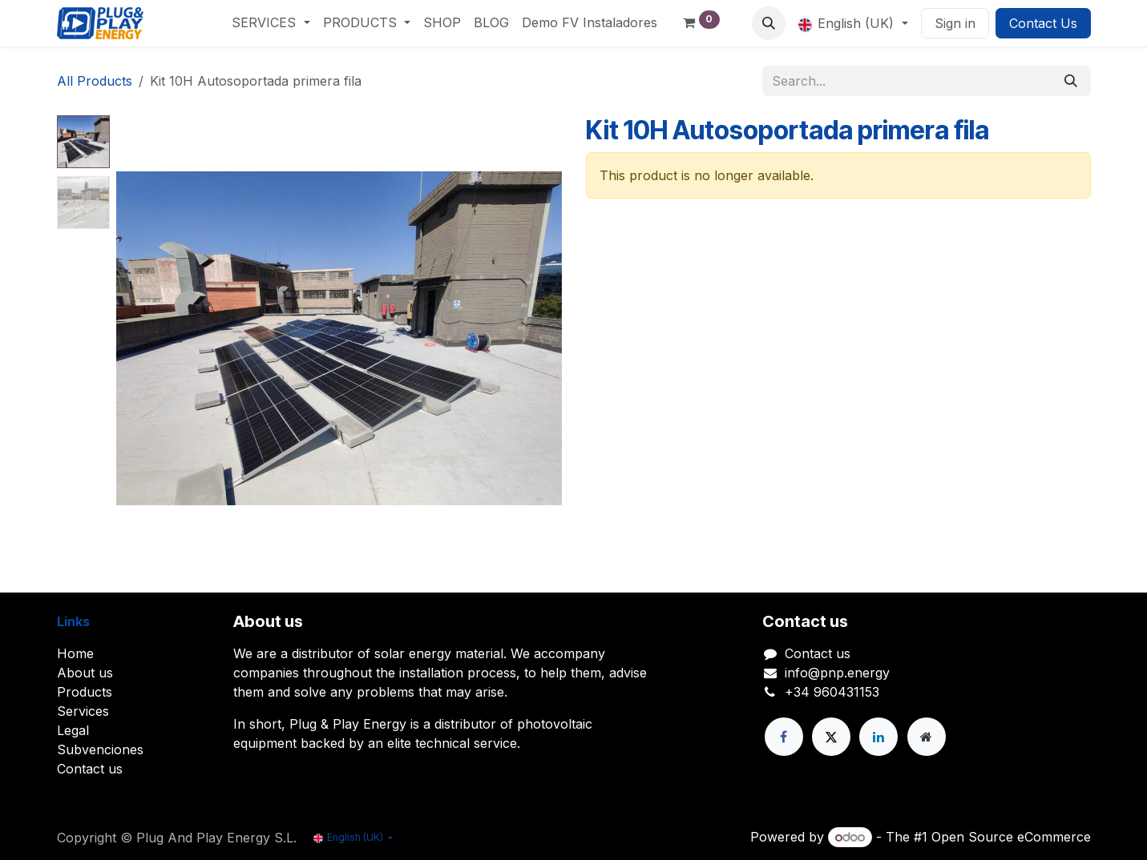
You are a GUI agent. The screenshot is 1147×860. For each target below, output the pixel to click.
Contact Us (1043, 23)
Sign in (955, 23)
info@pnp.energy (837, 673)
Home (75, 653)
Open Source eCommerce (1011, 837)
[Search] (1071, 81)
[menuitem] (270, 22)
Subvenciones (100, 749)
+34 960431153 (832, 692)
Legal (73, 730)
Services (83, 711)
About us (85, 673)
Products (84, 692)
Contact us (90, 769)
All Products (94, 81)
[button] (769, 23)
